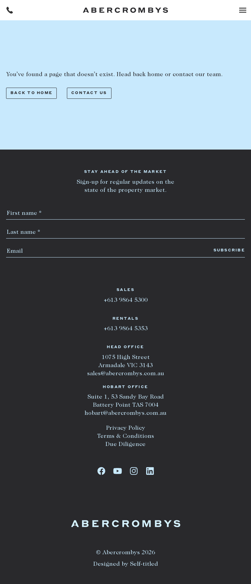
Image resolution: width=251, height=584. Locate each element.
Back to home (31, 93)
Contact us (89, 93)
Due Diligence (125, 445)
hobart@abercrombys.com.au (125, 413)
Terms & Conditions (125, 436)
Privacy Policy (125, 428)
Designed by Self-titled (125, 564)
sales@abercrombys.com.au (125, 374)
